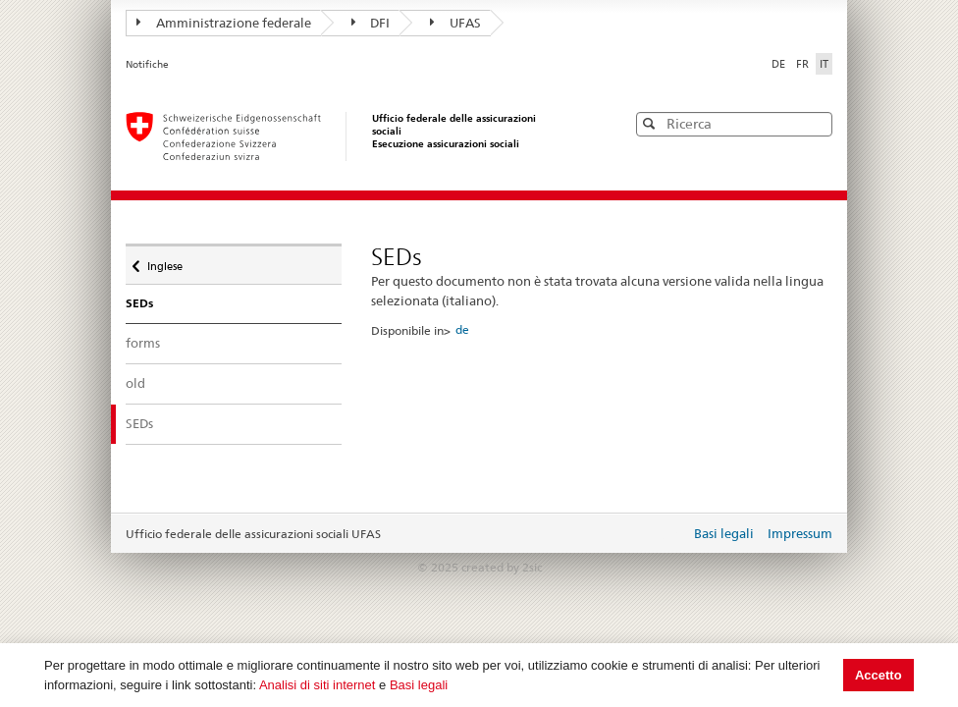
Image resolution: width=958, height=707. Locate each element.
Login (671, 535)
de (462, 329)
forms (143, 343)
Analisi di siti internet (317, 685)
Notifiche (147, 64)
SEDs (157, 422)
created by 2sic (501, 567)
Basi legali (419, 685)
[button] (815, 123)
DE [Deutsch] (780, 64)
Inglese (164, 261)
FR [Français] (804, 64)
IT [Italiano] (824, 64)
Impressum (800, 533)
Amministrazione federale (223, 22)
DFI (371, 22)
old (135, 383)
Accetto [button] (878, 675)
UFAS (455, 22)
